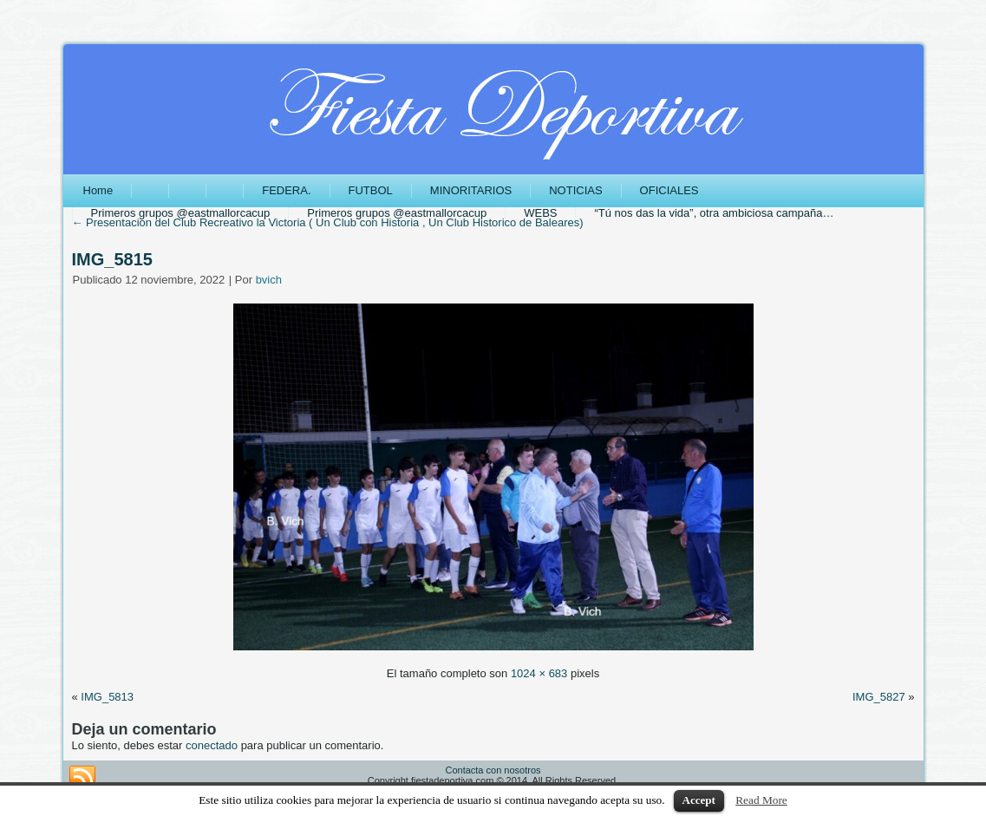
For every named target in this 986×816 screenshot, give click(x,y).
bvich (269, 279)
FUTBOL (371, 190)
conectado (212, 745)
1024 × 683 (539, 673)
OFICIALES (669, 190)
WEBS (540, 212)
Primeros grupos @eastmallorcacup (181, 212)
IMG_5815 (112, 259)
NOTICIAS (575, 190)
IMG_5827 (878, 696)
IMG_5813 (107, 696)
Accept (698, 799)
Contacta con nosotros (492, 770)
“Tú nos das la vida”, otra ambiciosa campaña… (713, 212)
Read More (761, 799)
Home (98, 190)
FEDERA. (286, 190)
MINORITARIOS (471, 190)
